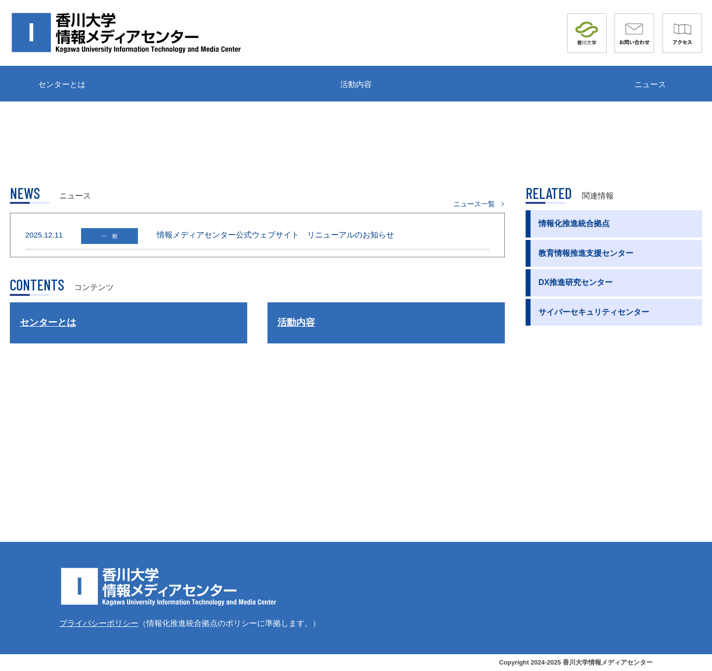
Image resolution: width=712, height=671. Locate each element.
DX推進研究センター (575, 282)
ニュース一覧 (474, 204)
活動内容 (356, 84)
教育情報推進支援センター (585, 253)
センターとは (62, 84)
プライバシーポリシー (98, 623)
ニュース (650, 84)
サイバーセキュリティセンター (593, 312)
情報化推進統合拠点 (574, 223)
